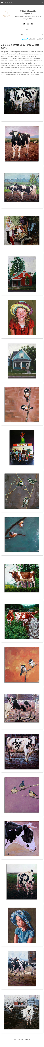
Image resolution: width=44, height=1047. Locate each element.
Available (32, 38)
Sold (40, 38)
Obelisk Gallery (28, 11)
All (25, 38)
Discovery (8, 2)
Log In (41, 2)
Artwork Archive (25, 1039)
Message (28, 29)
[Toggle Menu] (2, 2)
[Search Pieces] (42, 34)
